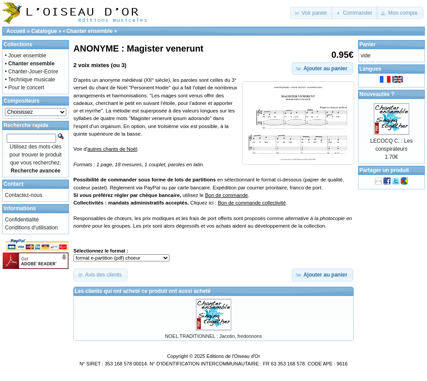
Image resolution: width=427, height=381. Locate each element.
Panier (367, 44)
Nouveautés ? (377, 94)
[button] (311, 13)
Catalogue (44, 31)
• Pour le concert (24, 87)
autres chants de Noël (112, 149)
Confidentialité (22, 220)
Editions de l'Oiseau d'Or (233, 356)
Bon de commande (226, 195)
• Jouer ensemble (25, 55)
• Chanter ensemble (88, 31)
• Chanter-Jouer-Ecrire (31, 71)
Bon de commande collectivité (252, 202)
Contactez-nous (23, 195)
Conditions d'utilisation (31, 228)
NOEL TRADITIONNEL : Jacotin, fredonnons (213, 336)
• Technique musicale (30, 79)
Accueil (15, 31)
